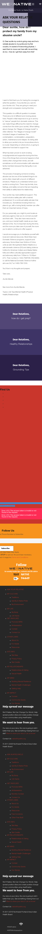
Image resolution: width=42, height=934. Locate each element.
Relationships (13, 295)
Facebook (8, 393)
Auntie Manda (19, 287)
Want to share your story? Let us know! (20, 734)
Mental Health (21, 292)
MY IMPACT (11, 693)
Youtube (7, 400)
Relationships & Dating (20, 670)
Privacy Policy (17, 659)
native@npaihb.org (19, 739)
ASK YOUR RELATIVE (15, 590)
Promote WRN (17, 622)
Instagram (8, 404)
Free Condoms (17, 814)
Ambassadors (17, 626)
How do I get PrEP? (21, 318)
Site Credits (16, 662)
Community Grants (18, 700)
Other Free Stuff (17, 818)
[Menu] (25, 4)
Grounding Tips (21, 370)
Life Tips (11, 292)
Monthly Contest (18, 794)
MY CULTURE (12, 594)
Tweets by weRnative (7, 455)
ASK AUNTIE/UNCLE (15, 755)
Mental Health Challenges (21, 685)
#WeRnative (11, 927)
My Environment (18, 604)
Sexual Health (17, 674)
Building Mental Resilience (21, 682)
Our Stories (16, 703)
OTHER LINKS (12, 637)
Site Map (15, 655)
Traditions (15, 597)
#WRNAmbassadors (14, 930)
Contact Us (16, 633)
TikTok (6, 407)
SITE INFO (11, 652)
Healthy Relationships (21, 344)
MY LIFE (10, 609)
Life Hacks (15, 616)
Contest (14, 629)
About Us (15, 640)
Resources (16, 647)
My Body (15, 612)
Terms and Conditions (20, 557)
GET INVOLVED (13, 618)
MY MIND (10, 678)
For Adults (15, 644)
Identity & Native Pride (20, 601)
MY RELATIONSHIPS (15, 667)
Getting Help (16, 689)
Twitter (6, 397)
